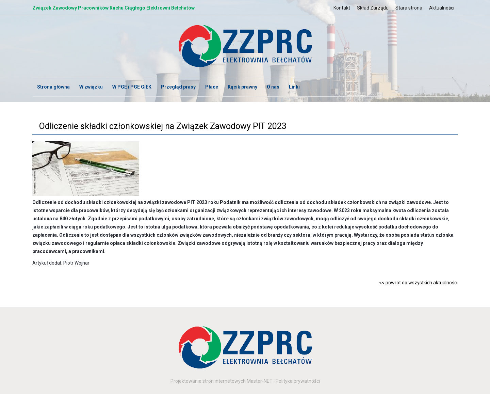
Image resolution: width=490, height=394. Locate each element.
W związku (91, 87)
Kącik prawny (242, 87)
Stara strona (408, 8)
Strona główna (53, 87)
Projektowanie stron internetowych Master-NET (221, 381)
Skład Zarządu (373, 8)
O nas (273, 87)
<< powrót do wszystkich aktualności (418, 282)
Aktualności (441, 8)
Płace (211, 87)
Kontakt (341, 8)
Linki (294, 87)
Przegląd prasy (178, 87)
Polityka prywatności (298, 381)
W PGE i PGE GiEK (131, 87)
